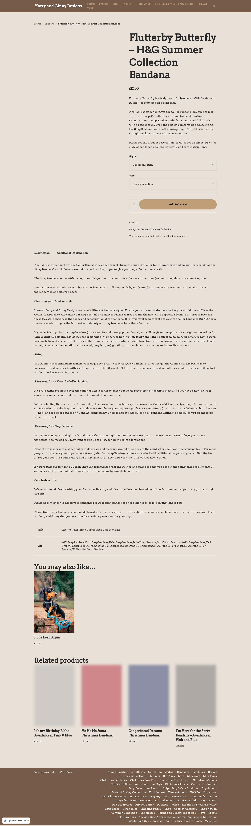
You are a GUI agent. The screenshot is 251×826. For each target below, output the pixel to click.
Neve (37, 773)
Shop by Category (185, 809)
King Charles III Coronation (133, 801)
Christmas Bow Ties (143, 781)
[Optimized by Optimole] (16, 821)
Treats (203, 4)
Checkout (193, 776)
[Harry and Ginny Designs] (58, 6)
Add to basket (178, 204)
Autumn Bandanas (177, 772)
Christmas (210, 776)
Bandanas (199, 772)
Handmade (143, 4)
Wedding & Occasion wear (145, 822)
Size (131, 175)
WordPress (65, 773)
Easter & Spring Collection (129, 793)
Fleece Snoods (177, 793)
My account (209, 801)
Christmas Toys (151, 785)
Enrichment (157, 793)
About (128, 4)
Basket (103, 4)
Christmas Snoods (205, 781)
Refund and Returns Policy (199, 805)
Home (91, 4)
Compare (197, 785)
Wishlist (211, 822)
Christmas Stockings (124, 785)
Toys (90, 8)
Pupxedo (162, 805)
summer (183, 236)
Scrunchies (130, 809)
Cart (181, 776)
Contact (211, 785)
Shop (116, 4)
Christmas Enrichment (174, 781)
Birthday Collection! (132, 776)
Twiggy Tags (127, 817)
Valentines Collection (202, 817)
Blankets (154, 776)
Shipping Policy (151, 809)
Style (132, 156)
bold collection (158, 236)
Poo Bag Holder (122, 805)
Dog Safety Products (185, 789)
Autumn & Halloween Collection (140, 772)
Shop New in (208, 809)
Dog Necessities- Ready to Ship (174, 4)
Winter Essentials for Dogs (184, 822)
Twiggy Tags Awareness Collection (162, 817)
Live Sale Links (188, 801)
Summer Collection (161, 229)
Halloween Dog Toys (148, 797)
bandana (139, 236)
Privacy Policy (144, 805)
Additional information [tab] (72, 253)
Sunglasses (147, 813)
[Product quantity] (133, 205)
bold (147, 236)
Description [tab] (42, 253)
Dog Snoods (209, 789)
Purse (175, 805)
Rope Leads (112, 809)
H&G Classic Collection (116, 797)
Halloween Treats (176, 797)
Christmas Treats (176, 785)
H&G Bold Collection (203, 793)
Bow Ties (169, 776)
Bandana (50, 23)
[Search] (214, 6)
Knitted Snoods (165, 801)
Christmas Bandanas (113, 781)
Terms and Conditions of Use (177, 813)
